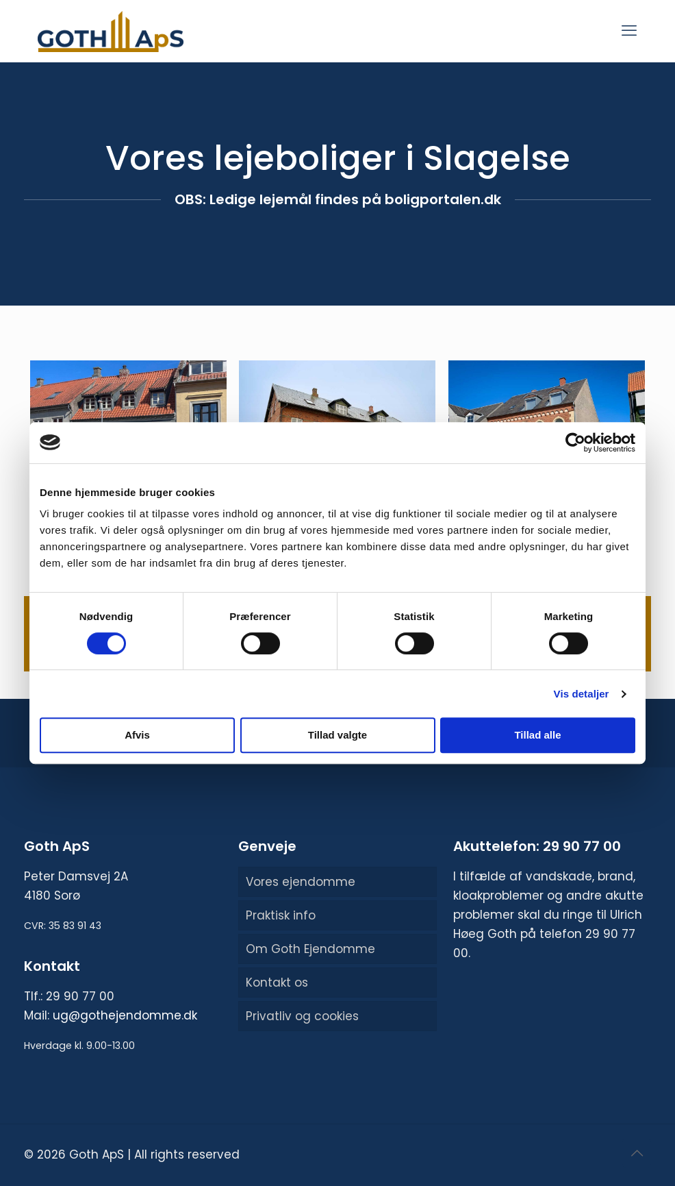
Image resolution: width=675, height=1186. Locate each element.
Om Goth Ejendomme (310, 949)
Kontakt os (277, 982)
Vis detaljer (581, 694)
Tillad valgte (337, 735)
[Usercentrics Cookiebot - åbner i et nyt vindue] (575, 442)
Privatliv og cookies (302, 1016)
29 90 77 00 (80, 996)
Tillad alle (537, 735)
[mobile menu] (629, 30)
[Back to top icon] (636, 1153)
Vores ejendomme (300, 882)
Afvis (137, 735)
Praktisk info (281, 915)
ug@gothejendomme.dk (125, 1015)
